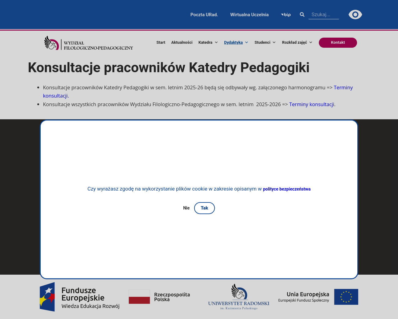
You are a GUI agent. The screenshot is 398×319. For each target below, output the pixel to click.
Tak (205, 208)
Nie (186, 208)
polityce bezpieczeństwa (286, 189)
